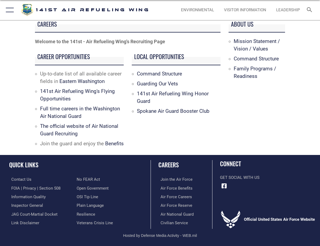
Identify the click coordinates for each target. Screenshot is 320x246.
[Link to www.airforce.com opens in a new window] (174, 179)
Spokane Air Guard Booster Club (173, 111)
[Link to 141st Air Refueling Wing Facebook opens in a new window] (224, 186)
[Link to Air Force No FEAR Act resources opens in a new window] (88, 179)
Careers (168, 164)
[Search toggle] (310, 10)
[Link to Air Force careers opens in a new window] (174, 196)
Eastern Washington (82, 81)
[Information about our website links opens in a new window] (23, 221)
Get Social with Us (239, 177)
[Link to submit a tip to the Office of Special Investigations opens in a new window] (87, 196)
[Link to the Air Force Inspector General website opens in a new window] (25, 204)
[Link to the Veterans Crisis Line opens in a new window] (95, 221)
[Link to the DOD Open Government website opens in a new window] (93, 188)
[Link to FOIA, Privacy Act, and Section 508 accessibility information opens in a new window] (33, 188)
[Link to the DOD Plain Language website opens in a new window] (90, 204)
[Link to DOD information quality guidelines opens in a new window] (26, 196)
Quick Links (23, 164)
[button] (8, 10)
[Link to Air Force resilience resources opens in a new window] (86, 213)
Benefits (114, 144)
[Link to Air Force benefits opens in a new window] (174, 188)
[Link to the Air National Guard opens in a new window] (174, 213)
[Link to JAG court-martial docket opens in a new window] (32, 213)
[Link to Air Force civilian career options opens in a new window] (172, 221)
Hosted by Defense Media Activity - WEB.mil (160, 234)
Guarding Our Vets (157, 84)
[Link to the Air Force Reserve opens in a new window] (174, 204)
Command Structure (159, 74)
